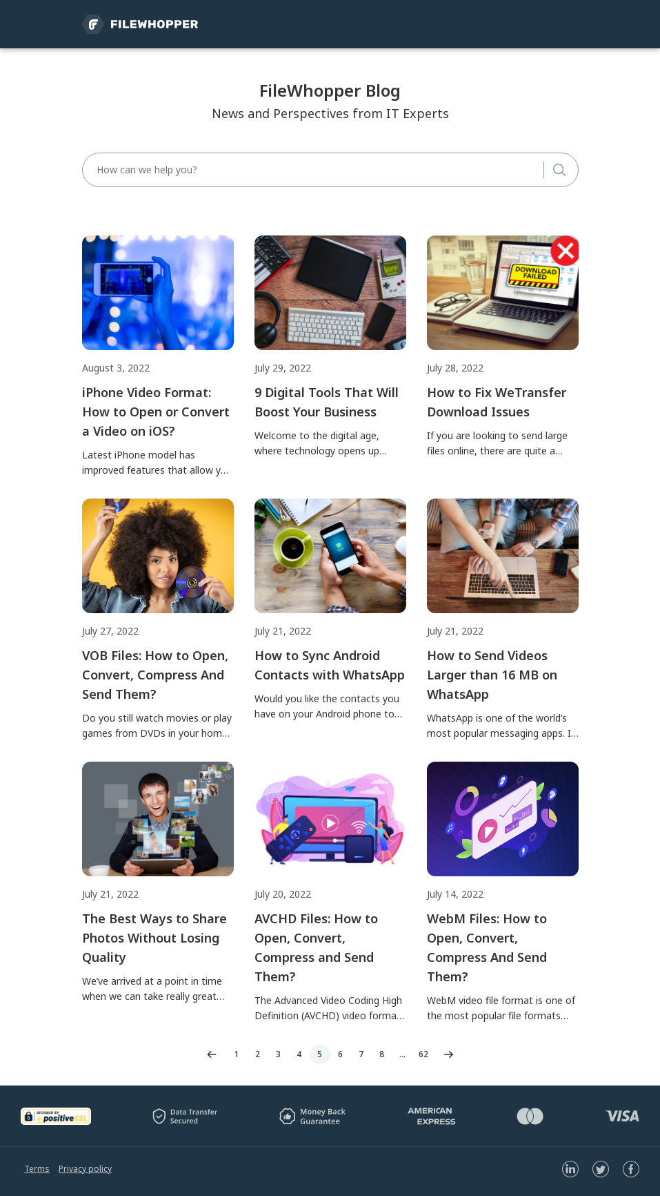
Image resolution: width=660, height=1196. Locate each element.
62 (423, 1054)
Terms (37, 1169)
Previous (212, 1054)
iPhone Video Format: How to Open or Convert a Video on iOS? (156, 411)
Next (449, 1054)
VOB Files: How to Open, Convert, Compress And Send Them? (155, 674)
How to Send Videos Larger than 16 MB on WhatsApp (492, 674)
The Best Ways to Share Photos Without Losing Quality (154, 937)
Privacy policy (85, 1169)
